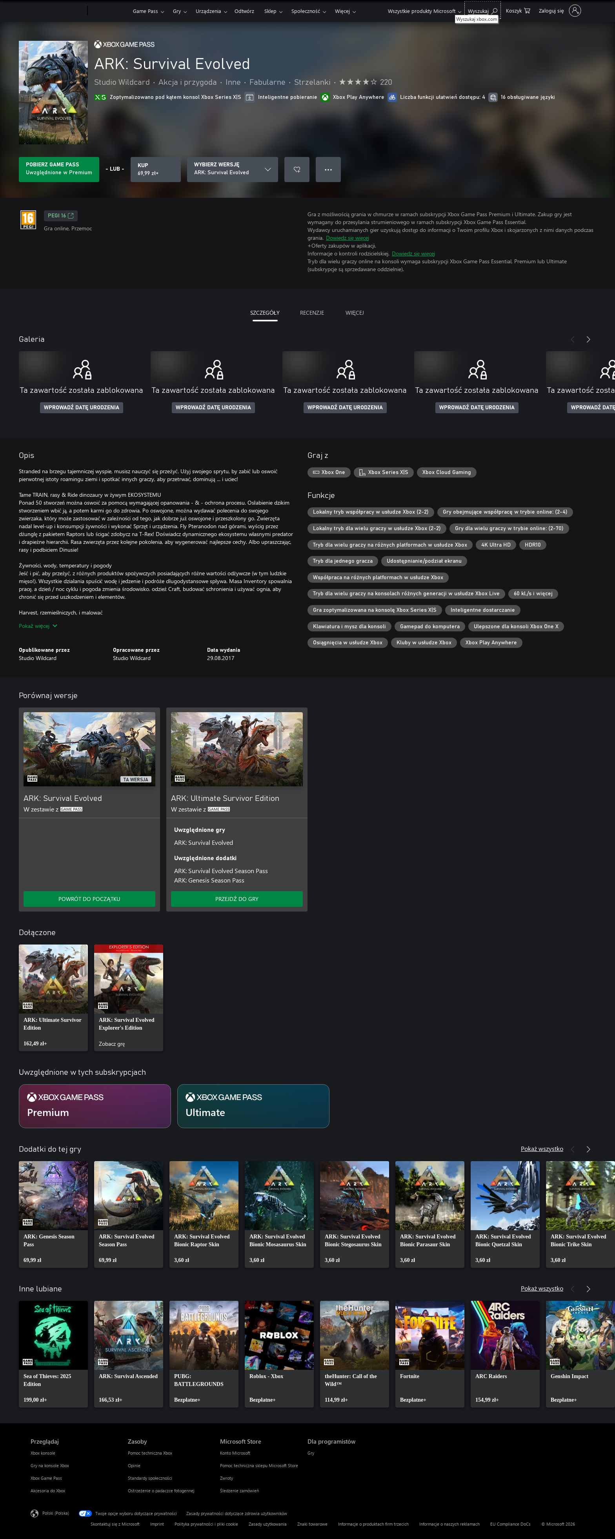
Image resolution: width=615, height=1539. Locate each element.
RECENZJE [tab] (312, 312)
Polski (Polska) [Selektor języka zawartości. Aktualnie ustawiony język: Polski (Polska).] (55, 1512)
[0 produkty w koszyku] (518, 10)
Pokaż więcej (38, 625)
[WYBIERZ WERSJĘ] (232, 169)
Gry (177, 10)
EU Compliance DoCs (510, 1523)
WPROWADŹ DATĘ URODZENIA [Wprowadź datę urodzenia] (81, 407)
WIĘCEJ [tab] (355, 312)
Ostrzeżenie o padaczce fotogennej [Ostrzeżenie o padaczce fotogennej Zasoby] (161, 1490)
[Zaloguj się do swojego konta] (559, 10)
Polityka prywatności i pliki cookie (206, 1523)
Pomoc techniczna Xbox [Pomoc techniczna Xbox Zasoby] (150, 1452)
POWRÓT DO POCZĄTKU (89, 899)
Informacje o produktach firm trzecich (373, 1523)
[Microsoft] (57, 11)
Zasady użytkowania (268, 1523)
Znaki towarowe (312, 1523)
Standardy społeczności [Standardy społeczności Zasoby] (150, 1478)
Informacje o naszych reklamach (449, 1523)
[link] (53, 998)
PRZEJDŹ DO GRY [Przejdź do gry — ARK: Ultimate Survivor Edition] (236, 899)
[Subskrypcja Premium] (95, 1106)
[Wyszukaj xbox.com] (482, 10)
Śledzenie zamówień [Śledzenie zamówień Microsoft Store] (239, 1490)
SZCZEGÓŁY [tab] (265, 312)
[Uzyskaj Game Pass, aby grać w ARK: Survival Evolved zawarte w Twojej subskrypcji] (59, 169)
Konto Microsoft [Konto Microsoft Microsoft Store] (235, 1452)
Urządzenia (208, 10)
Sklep (270, 10)
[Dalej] (588, 339)
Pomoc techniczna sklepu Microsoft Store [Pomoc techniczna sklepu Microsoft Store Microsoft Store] (259, 1465)
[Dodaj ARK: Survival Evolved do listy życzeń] (296, 169)
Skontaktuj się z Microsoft (115, 1523)
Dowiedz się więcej (347, 237)
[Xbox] (109, 11)
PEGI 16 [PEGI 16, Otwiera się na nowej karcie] (61, 216)
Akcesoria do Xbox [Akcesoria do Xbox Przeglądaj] (48, 1490)
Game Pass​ (145, 10)
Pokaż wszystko (542, 1148)
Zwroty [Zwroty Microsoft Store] (226, 1478)
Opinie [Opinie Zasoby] (134, 1465)
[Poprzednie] (572, 339)
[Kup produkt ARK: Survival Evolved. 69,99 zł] (156, 169)
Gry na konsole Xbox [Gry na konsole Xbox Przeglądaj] (50, 1465)
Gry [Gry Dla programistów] (311, 1452)
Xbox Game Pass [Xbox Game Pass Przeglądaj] (46, 1478)
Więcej (342, 10)
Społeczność (305, 10)
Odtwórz (244, 10)
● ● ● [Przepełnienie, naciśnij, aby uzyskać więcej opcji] (328, 169)
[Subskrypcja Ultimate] (253, 1106)
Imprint (157, 1523)
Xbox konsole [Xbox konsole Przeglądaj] (43, 1452)
